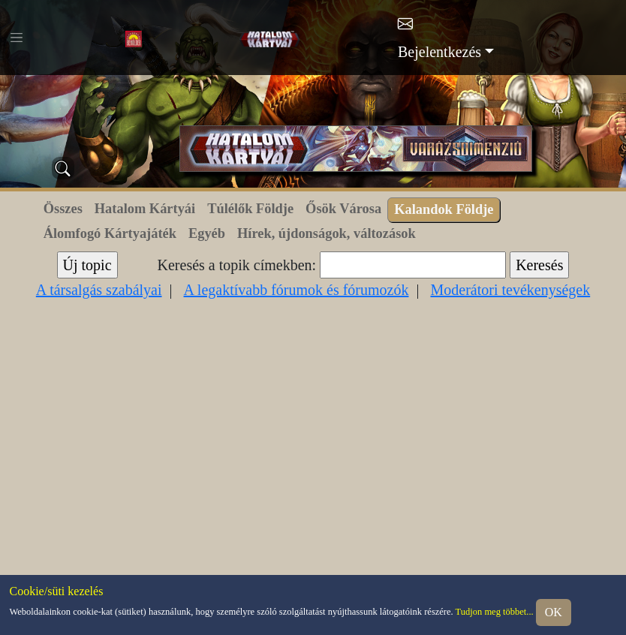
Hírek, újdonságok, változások (326, 233)
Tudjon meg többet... (495, 611)
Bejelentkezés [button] (439, 52)
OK (553, 612)
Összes (63, 208)
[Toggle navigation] (16, 37)
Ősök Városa (343, 208)
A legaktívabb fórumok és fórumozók (296, 289)
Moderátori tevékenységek (510, 289)
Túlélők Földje (250, 208)
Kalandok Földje (443, 209)
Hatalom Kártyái (145, 208)
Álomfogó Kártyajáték (110, 233)
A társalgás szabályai (99, 289)
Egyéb (206, 233)
